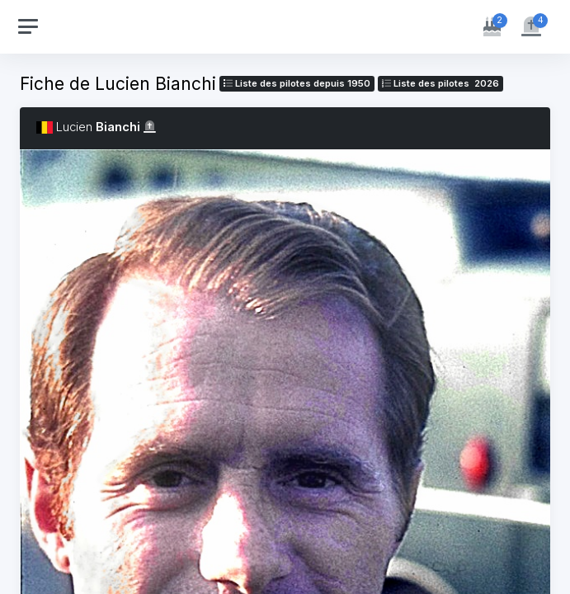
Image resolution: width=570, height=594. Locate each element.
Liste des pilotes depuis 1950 (297, 83)
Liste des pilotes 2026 (440, 83)
